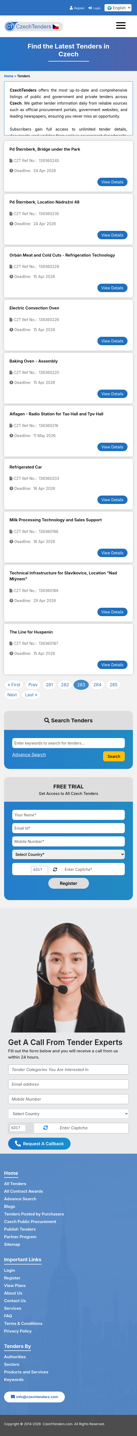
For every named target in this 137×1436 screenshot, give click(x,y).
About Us (13, 1293)
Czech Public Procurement (30, 1221)
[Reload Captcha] (55, 869)
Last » (31, 694)
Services (12, 1308)
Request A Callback (39, 1144)
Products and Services (26, 1371)
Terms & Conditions (23, 1323)
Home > (10, 76)
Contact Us (15, 1300)
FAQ (8, 1315)
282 (65, 684)
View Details (112, 182)
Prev (33, 684)
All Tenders (15, 1183)
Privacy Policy (18, 1331)
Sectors (11, 1364)
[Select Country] (68, 1113)
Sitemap (12, 1244)
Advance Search (20, 1198)
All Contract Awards (23, 1191)
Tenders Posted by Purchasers (34, 1214)
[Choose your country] (68, 854)
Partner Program (20, 1236)
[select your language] (118, 7)
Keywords (14, 1379)
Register (77, 8)
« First (14, 684)
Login (94, 8)
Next (12, 694)
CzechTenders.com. (58, 1424)
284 (97, 684)
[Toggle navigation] (122, 26)
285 (113, 684)
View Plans (15, 1285)
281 (49, 684)
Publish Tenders (20, 1229)
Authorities (15, 1356)
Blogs (9, 1206)
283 (81, 684)
